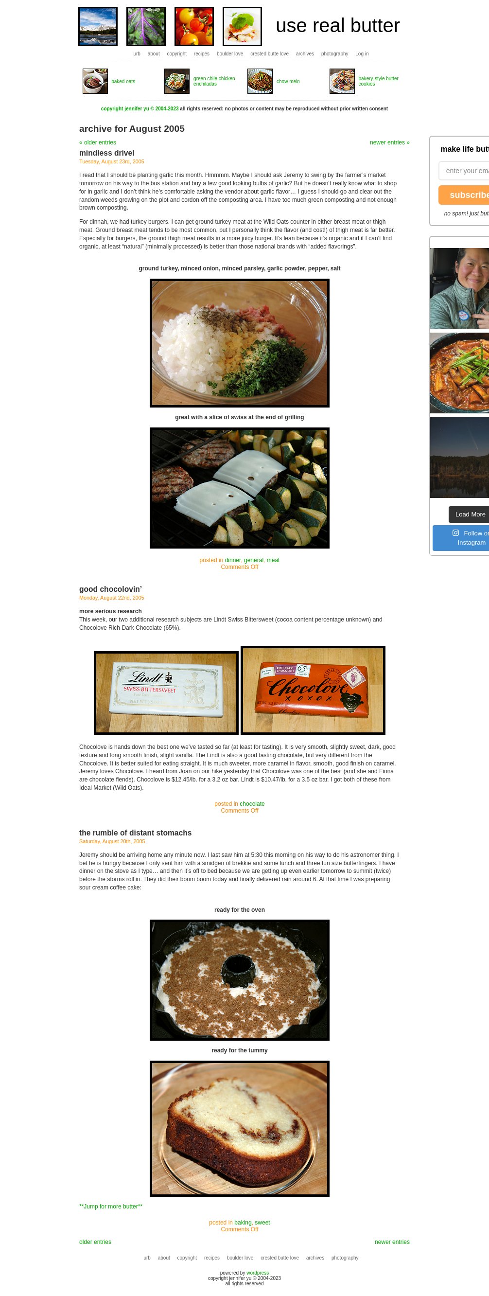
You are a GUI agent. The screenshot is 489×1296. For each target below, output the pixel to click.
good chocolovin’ (110, 589)
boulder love (230, 53)
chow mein (288, 81)
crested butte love (269, 53)
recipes (202, 53)
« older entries (97, 142)
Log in (361, 53)
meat (273, 560)
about (154, 53)
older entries (95, 1242)
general (253, 560)
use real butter (338, 25)
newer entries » (390, 142)
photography (335, 53)
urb (136, 53)
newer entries (392, 1242)
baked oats (123, 81)
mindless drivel (107, 153)
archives (305, 53)
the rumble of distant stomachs (135, 833)
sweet (262, 1222)
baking (242, 1222)
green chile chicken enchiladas (214, 81)
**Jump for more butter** (110, 1206)
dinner (233, 560)
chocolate (252, 803)
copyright (177, 53)
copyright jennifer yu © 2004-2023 (140, 108)
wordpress (257, 1273)
